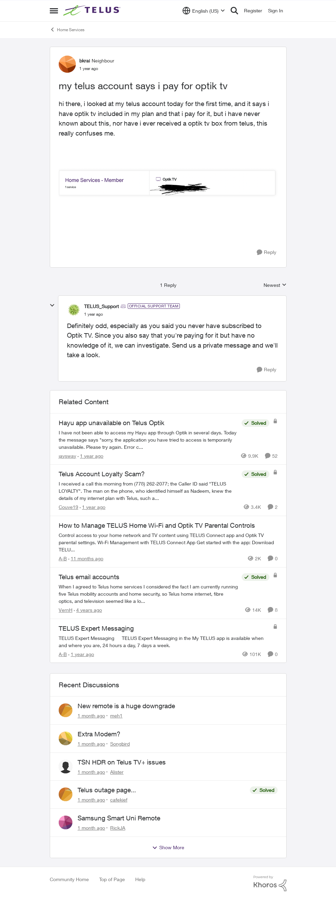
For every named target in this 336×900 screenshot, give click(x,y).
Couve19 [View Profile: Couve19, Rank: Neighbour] (68, 507)
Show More (168, 847)
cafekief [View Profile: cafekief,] (118, 800)
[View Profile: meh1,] (65, 710)
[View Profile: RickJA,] (65, 822)
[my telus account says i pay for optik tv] (93, 314)
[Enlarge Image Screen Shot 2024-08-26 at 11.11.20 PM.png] (168, 182)
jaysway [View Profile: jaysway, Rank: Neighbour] (67, 455)
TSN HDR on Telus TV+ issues (122, 762)
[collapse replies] (52, 305)
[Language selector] (203, 10)
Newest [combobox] (275, 285)
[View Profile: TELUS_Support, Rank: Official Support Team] (74, 310)
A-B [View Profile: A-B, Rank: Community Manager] (63, 558)
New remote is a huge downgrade (126, 706)
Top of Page (112, 879)
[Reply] (266, 252)
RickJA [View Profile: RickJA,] (117, 828)
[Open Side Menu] (53, 10)
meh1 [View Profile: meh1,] (116, 715)
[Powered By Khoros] (270, 883)
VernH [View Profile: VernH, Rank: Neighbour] (65, 610)
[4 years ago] (88, 609)
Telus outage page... (107, 790)
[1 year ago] (90, 455)
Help (140, 879)
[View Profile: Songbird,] (65, 738)
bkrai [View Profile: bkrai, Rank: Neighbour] (84, 60)
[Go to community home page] (92, 10)
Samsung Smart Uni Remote (119, 818)
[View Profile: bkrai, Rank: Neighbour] (67, 64)
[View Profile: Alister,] (65, 766)
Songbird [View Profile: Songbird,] (120, 744)
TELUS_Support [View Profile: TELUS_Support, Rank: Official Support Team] (101, 306)
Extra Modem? (99, 734)
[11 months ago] (85, 558)
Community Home (69, 879)
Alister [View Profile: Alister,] (117, 771)
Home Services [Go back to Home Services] (67, 29)
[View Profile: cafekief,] (65, 794)
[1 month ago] (91, 715)
